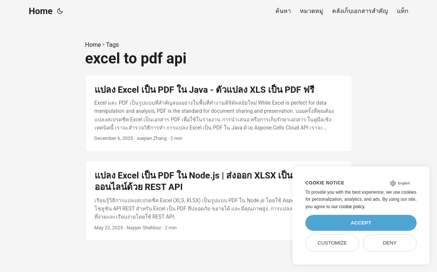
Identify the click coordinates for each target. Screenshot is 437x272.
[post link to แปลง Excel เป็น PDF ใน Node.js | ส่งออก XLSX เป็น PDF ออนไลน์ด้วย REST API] (219, 200)
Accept (361, 223)
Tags (112, 44)
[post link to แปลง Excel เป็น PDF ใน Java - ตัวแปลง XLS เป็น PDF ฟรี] (219, 113)
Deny (390, 243)
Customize (332, 243)
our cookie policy (347, 206)
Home (41, 11)
